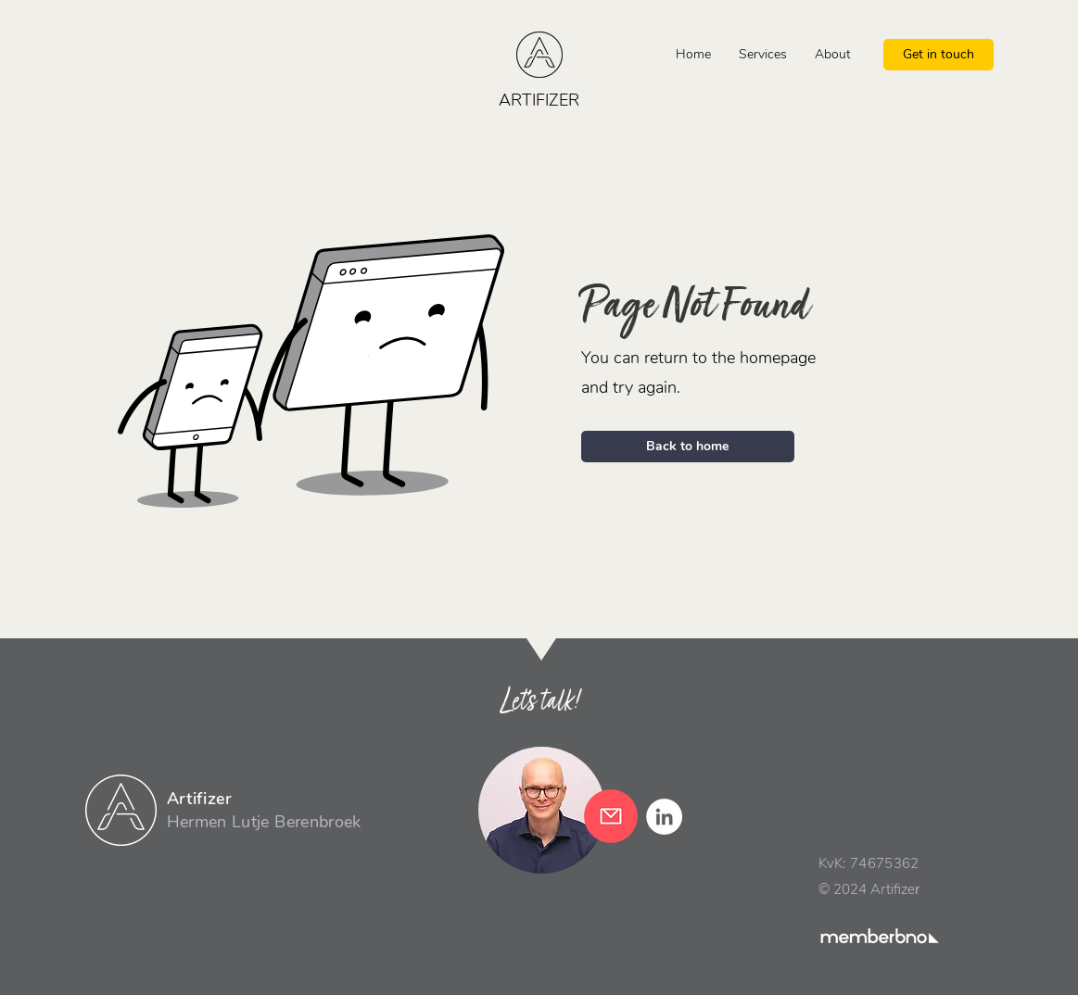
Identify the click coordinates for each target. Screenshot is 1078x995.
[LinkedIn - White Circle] (664, 817)
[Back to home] (687, 446)
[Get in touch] (938, 54)
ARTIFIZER (539, 100)
